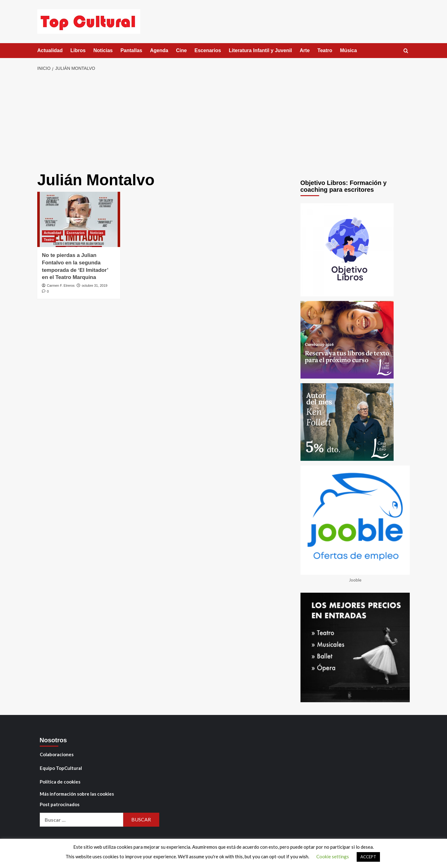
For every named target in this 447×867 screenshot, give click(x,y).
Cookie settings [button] (332, 856)
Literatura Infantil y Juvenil (260, 50)
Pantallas (131, 50)
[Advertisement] (224, 122)
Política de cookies (60, 781)
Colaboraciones (57, 754)
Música (348, 50)
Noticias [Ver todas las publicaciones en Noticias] (96, 233)
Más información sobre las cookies (77, 794)
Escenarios (208, 50)
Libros (78, 50)
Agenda (159, 50)
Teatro (325, 50)
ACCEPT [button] (368, 856)
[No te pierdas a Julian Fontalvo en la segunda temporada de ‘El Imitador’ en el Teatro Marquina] (78, 219)
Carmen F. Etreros (60, 285)
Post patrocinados (59, 804)
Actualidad (50, 50)
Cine (181, 50)
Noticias (103, 50)
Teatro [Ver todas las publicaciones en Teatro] (49, 239)
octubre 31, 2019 (94, 285)
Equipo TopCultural (61, 768)
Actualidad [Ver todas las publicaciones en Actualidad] (52, 233)
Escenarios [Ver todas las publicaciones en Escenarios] (75, 233)
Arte (305, 50)
